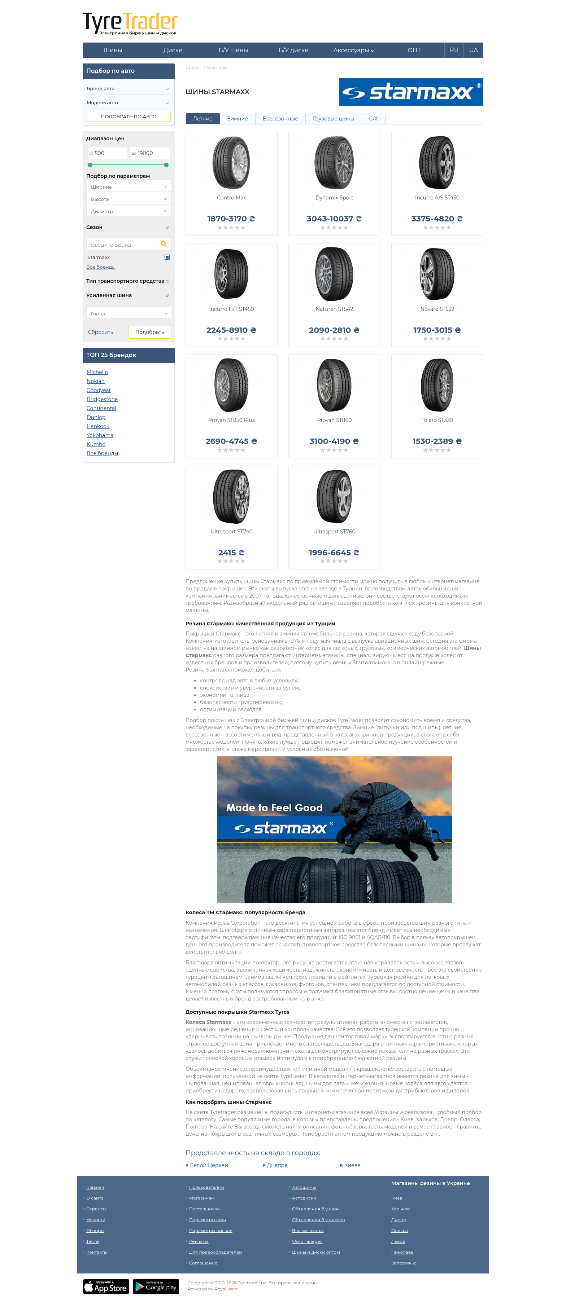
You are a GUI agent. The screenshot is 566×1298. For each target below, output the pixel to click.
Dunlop (96, 417)
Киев (396, 1198)
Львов (398, 1241)
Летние (203, 118)
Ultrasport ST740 (231, 531)
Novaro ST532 (437, 309)
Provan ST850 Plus (231, 420)
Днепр (398, 1219)
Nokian (96, 381)
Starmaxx (99, 257)
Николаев (402, 1252)
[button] (354, 50)
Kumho (96, 444)
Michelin (97, 372)
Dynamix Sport (334, 197)
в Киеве (350, 1165)
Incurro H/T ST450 (231, 309)
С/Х (373, 118)
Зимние (237, 118)
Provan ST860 (334, 420)
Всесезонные (280, 118)
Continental (101, 408)
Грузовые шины (333, 118)
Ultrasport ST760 (334, 531)
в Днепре (275, 1165)
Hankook (98, 426)
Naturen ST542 (334, 309)
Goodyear (99, 390)
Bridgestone (102, 399)
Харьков (400, 1208)
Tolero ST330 (437, 420)
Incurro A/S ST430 (437, 197)
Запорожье (404, 1263)
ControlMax (231, 197)
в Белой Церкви (207, 1165)
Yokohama (100, 435)
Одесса (399, 1230)
